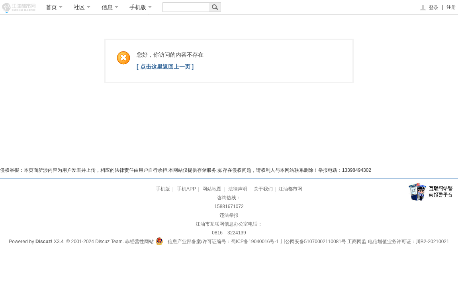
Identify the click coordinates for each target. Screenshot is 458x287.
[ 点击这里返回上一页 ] (165, 66)
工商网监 (356, 241)
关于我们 (263, 189)
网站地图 (211, 189)
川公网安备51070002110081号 (313, 241)
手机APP (186, 189)
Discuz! (44, 241)
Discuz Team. (109, 241)
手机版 (140, 7)
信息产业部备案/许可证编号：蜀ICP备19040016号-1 (223, 241)
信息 (110, 7)
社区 (82, 7)
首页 (54, 7)
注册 (451, 7)
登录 (428, 7)
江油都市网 (290, 189)
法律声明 (237, 189)
